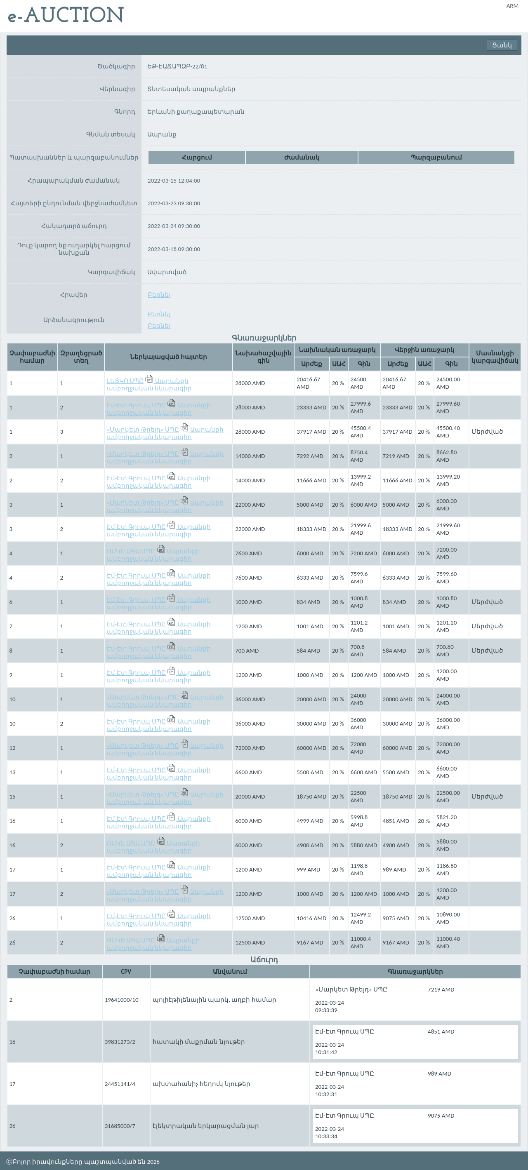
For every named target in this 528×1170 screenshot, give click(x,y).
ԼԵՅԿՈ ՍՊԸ (125, 382)
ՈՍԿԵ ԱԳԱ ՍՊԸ (131, 553)
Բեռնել (119, 296)
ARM (513, 5)
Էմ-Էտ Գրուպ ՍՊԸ (136, 407)
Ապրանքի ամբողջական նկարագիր (149, 386)
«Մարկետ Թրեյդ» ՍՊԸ (143, 431)
